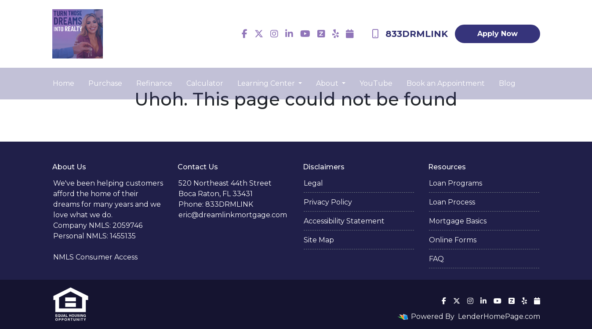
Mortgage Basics (458, 221)
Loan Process (452, 202)
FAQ (436, 259)
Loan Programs (455, 183)
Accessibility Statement (344, 221)
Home (63, 83)
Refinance (154, 83)
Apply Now (497, 33)
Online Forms (452, 240)
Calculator (204, 83)
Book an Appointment (446, 83)
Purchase (105, 83)
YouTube (376, 83)
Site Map (319, 240)
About (328, 83)
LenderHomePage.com (499, 316)
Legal (313, 183)
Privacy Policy (328, 202)
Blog (507, 83)
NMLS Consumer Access (95, 257)
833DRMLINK (410, 34)
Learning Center (267, 83)
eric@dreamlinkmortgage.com (232, 215)
